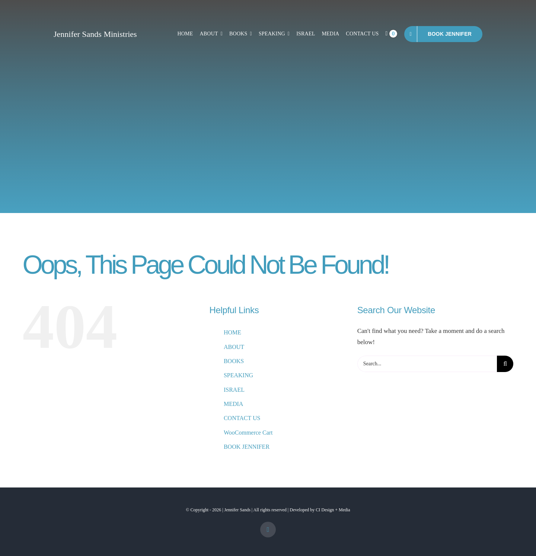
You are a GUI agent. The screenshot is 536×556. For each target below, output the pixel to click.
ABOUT (234, 347)
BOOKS (234, 361)
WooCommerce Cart (248, 432)
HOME (232, 332)
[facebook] (268, 529)
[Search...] (427, 364)
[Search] (505, 364)
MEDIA (233, 404)
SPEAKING (238, 375)
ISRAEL (234, 390)
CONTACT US (242, 418)
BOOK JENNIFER (246, 447)
